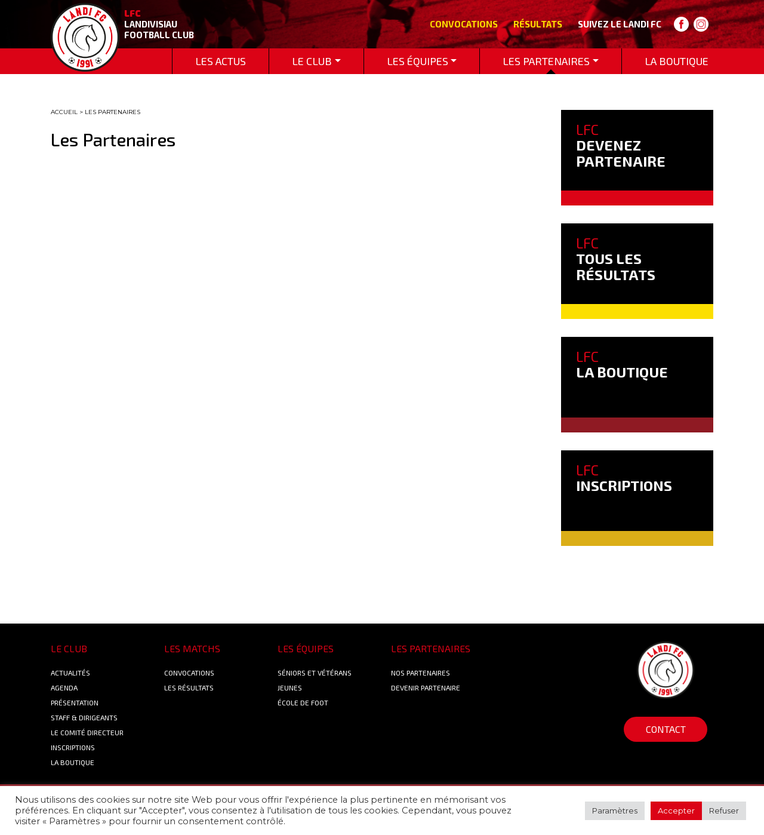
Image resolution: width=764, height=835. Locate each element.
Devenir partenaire (425, 687)
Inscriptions (73, 747)
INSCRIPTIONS (624, 477)
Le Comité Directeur (87, 732)
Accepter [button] (676, 810)
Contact (666, 729)
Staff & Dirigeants (84, 717)
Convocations (464, 24)
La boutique (72, 762)
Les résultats (189, 687)
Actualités (70, 672)
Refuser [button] (724, 810)
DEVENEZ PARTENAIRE (621, 145)
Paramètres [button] (614, 810)
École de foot (303, 702)
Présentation (74, 702)
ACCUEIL (64, 112)
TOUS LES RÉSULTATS (615, 258)
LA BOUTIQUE (622, 364)
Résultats (537, 24)
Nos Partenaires (420, 672)
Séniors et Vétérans (315, 672)
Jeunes (290, 687)
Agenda (64, 687)
